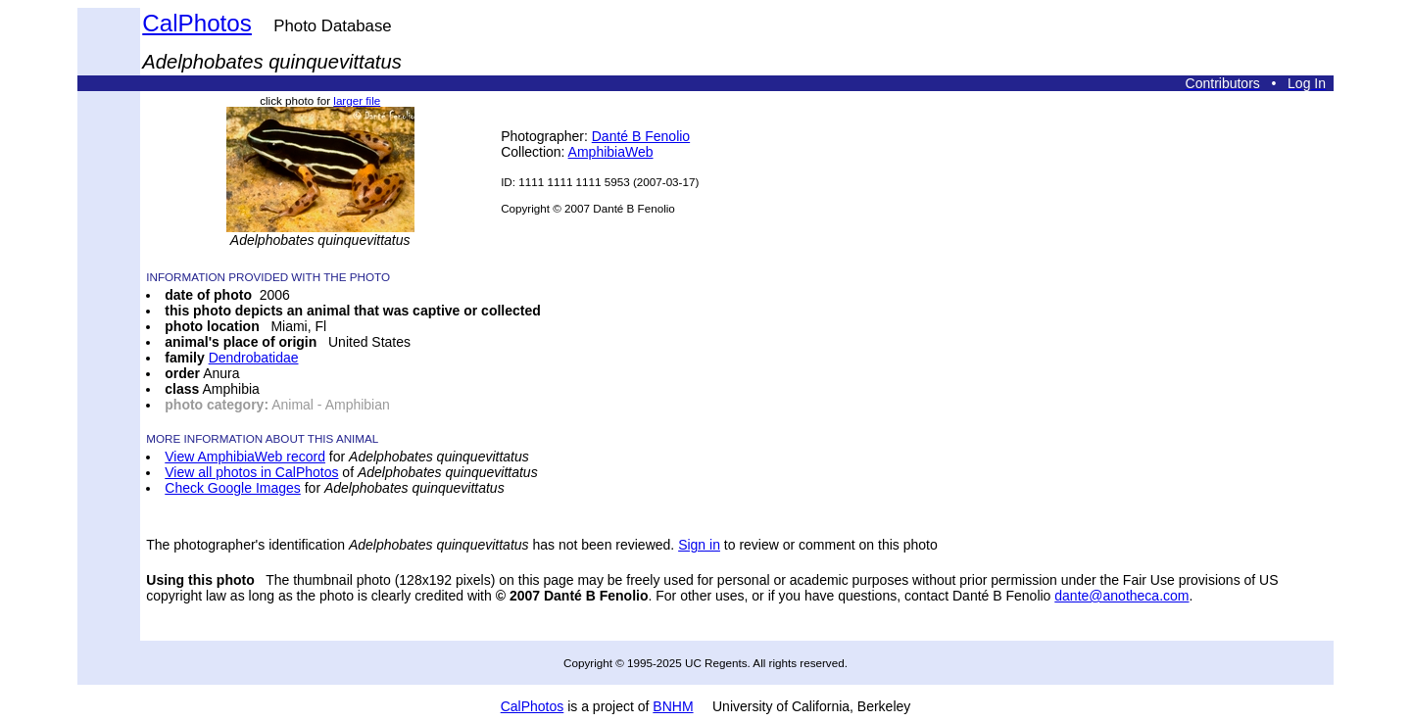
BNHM (673, 706)
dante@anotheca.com (1121, 595)
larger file (356, 100)
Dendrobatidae (254, 357)
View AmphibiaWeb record (245, 456)
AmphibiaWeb (611, 152)
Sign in (699, 545)
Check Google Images (233, 488)
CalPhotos (197, 23)
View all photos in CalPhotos (251, 472)
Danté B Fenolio (641, 136)
